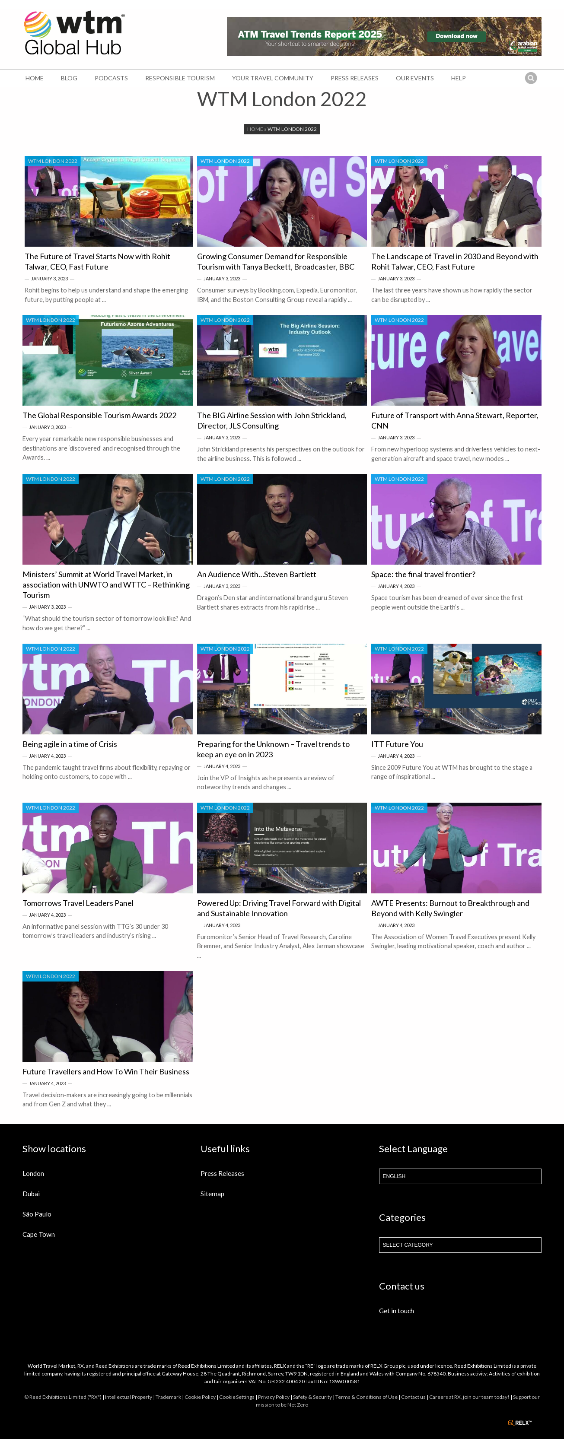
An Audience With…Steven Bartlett (256, 574)
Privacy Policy (274, 1397)
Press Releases (355, 78)
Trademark (168, 1397)
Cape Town (38, 1234)
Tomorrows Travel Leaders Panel (78, 903)
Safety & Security (312, 1397)
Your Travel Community (272, 78)
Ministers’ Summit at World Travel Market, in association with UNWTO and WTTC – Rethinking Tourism (106, 584)
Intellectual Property (128, 1397)
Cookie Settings (237, 1397)
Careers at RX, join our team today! (469, 1397)
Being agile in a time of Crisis (69, 744)
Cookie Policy (200, 1397)
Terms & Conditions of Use (366, 1397)
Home (34, 78)
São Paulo (36, 1214)
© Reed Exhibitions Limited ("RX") (63, 1397)
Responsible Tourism (180, 78)
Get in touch (396, 1311)
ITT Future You (397, 744)
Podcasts (111, 78)
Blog (69, 78)
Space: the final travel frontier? (423, 574)
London (33, 1173)
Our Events (415, 78)
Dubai (31, 1194)
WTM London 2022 (52, 161)
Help (458, 78)
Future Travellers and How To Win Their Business (105, 1071)
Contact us (413, 1397)
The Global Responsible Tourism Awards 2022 (99, 415)
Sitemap (212, 1194)
